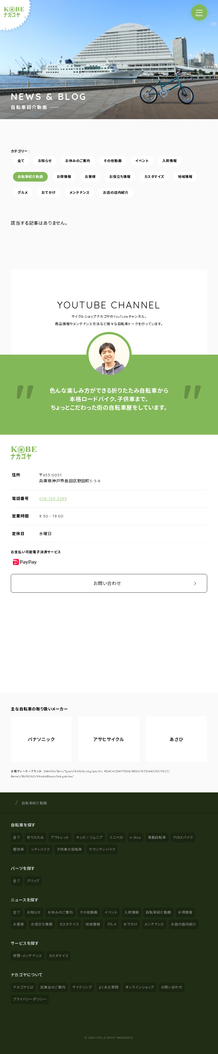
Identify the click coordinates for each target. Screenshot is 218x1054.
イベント (142, 161)
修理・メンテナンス (27, 956)
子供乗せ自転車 (69, 849)
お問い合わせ (107, 583)
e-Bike (135, 837)
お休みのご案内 (77, 161)
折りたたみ (35, 837)
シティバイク (40, 849)
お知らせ (45, 161)
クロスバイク (183, 837)
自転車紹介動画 (30, 176)
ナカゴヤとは (23, 987)
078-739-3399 (53, 498)
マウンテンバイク (102, 849)
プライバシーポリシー (30, 999)
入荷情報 (169, 161)
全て (21, 161)
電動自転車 (157, 837)
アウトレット (60, 837)
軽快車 (18, 849)
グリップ (33, 881)
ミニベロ (116, 837)
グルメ (23, 192)
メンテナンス (80, 192)
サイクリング (82, 987)
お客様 (90, 176)
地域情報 (185, 176)
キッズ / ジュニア (89, 837)
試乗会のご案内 (53, 987)
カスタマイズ (154, 176)
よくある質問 (109, 987)
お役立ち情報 (120, 176)
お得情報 (64, 176)
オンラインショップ (139, 987)
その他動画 (113, 161)
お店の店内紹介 (116, 192)
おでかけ (49, 192)
